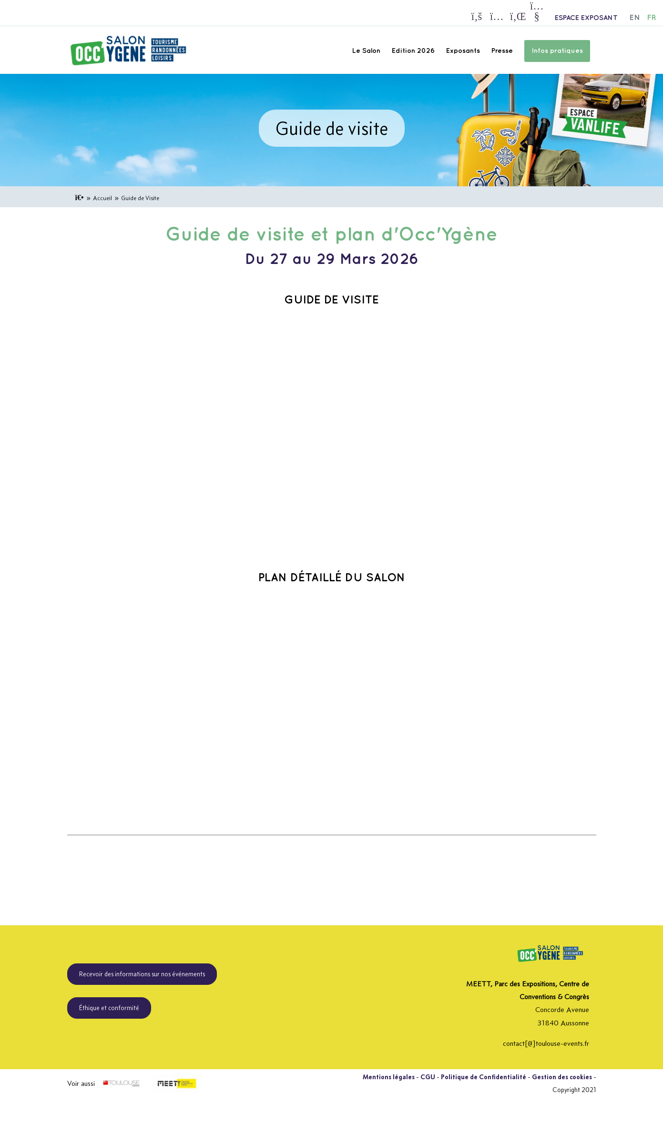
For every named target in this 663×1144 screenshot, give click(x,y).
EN (634, 17)
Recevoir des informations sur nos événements (142, 974)
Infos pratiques (557, 51)
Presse (502, 51)
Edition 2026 (413, 51)
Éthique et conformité (109, 1007)
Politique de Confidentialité (483, 1077)
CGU (427, 1077)
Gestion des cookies (562, 1077)
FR (651, 17)
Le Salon (366, 51)
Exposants (463, 51)
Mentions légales (389, 1077)
